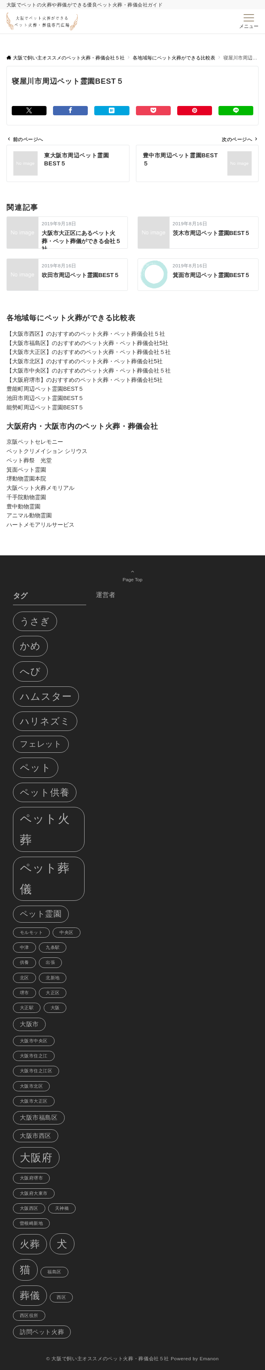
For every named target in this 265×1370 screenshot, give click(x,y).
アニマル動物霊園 (29, 515)
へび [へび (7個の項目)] (30, 671)
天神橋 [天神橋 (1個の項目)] (62, 1208)
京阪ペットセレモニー (34, 441)
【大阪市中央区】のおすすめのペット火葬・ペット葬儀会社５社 (88, 370)
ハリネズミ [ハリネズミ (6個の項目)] (45, 721)
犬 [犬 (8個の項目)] (62, 1243)
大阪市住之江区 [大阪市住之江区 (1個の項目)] (36, 1070)
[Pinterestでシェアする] (194, 110)
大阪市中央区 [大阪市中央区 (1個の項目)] (34, 1040)
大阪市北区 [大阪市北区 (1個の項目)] (31, 1086)
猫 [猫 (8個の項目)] (25, 1269)
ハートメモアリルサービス (40, 524)
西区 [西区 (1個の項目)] (61, 1297)
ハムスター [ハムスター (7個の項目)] (46, 696)
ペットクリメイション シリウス (46, 451)
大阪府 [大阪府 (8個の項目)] (36, 1157)
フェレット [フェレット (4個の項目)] (41, 743)
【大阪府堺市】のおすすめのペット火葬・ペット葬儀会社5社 (84, 380)
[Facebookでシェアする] (70, 110)
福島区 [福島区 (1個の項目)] (54, 1271)
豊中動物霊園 (23, 506)
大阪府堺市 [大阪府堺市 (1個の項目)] (31, 1177)
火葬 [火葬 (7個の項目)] (30, 1244)
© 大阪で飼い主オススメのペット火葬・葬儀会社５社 (107, 1358)
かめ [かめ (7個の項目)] (30, 645)
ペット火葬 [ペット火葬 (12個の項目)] (45, 829)
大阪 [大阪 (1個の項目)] (55, 1007)
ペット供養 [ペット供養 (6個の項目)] (45, 792)
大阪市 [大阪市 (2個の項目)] (29, 1024)
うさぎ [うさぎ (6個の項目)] (35, 621)
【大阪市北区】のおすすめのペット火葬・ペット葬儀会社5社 (84, 361)
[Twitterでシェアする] (29, 110)
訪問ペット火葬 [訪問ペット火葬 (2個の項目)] (42, 1332)
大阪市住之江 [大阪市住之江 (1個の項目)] (34, 1055)
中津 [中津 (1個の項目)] (24, 947)
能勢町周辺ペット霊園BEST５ (45, 407)
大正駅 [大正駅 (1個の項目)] (27, 1007)
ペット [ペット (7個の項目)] (35, 767)
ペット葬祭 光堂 (29, 460)
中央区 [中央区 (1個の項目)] (66, 932)
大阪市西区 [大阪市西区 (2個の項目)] (35, 1136)
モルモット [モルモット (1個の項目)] (31, 932)
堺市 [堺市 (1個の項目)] (24, 992)
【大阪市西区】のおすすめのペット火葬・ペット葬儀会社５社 (85, 333)
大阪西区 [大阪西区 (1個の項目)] (29, 1208)
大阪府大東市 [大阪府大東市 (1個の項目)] (34, 1193)
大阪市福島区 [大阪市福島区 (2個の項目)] (39, 1117)
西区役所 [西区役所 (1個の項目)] (29, 1315)
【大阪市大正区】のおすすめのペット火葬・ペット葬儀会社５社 (88, 352)
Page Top (132, 575)
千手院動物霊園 (26, 497)
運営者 (105, 594)
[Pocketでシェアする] (153, 110)
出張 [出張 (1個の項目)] (50, 962)
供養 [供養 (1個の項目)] (24, 962)
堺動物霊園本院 (26, 478)
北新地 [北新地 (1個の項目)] (52, 977)
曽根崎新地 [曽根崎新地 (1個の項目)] (31, 1223)
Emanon (209, 1358)
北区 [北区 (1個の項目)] (24, 977)
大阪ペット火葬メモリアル (40, 488)
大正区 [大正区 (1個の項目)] (52, 992)
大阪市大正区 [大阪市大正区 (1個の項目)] (34, 1101)
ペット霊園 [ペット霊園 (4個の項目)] (41, 913)
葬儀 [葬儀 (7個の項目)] (30, 1295)
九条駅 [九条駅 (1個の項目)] (52, 947)
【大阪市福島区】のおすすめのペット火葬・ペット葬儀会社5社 (87, 343)
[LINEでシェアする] (235, 110)
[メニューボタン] (249, 21)
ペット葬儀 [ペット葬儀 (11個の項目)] (45, 879)
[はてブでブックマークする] (111, 110)
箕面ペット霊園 (26, 469)
